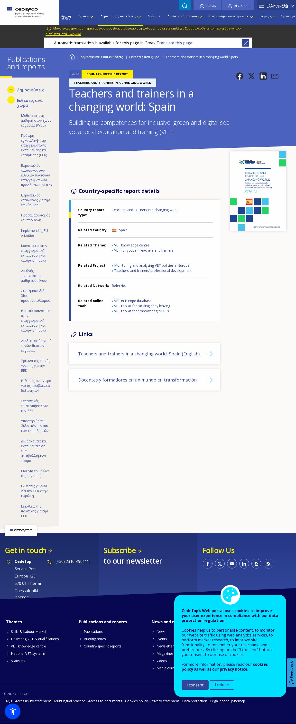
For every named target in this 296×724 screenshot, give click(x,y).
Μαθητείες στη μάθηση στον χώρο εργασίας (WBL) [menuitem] (36, 120)
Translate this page (174, 43)
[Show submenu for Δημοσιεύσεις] (11, 89)
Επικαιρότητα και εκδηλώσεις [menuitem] (228, 16)
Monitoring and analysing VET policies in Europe (151, 265)
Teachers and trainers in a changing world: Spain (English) (139, 354)
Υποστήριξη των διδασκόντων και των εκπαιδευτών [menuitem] (35, 426)
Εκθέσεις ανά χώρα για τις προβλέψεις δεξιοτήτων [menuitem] (36, 385)
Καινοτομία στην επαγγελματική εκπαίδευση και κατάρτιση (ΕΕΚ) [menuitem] (34, 253)
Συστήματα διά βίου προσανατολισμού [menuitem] (35, 295)
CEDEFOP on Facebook (208, 563)
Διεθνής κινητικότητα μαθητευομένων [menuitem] (34, 275)
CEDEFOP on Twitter (220, 563)
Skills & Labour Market (28, 631)
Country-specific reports (102, 646)
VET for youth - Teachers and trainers (143, 250)
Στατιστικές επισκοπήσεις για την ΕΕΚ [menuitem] (34, 406)
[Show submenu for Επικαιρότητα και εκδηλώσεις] (251, 17)
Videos (162, 660)
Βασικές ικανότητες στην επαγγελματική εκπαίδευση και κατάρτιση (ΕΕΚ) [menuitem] (36, 320)
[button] (240, 76)
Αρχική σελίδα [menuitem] (66, 17)
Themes (14, 622)
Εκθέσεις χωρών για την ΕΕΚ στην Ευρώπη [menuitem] (34, 491)
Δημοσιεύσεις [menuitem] (30, 90)
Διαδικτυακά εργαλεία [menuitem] (182, 16)
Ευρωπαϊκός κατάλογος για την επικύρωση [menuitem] (35, 200)
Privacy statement (165, 701)
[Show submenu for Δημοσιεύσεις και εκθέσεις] (138, 17)
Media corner (167, 668)
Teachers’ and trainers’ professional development (153, 270)
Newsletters (166, 646)
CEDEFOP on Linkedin (244, 563)
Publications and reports (103, 622)
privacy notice (233, 669)
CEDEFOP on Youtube (232, 563)
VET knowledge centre (131, 245)
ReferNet (119, 285)
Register (242, 5)
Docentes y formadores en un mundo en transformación (137, 380)
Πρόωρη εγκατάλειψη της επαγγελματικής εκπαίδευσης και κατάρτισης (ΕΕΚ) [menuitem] (34, 145)
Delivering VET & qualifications (35, 638)
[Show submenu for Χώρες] (271, 17)
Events (162, 638)
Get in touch (25, 550)
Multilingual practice (69, 701)
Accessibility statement (33, 701)
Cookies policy (136, 701)
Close (245, 43)
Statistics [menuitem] (154, 16)
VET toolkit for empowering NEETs (141, 311)
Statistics (18, 660)
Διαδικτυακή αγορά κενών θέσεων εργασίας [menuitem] (36, 345)
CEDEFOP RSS (268, 563)
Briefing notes (95, 638)
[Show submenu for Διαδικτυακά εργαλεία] (199, 17)
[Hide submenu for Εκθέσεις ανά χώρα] (11, 100)
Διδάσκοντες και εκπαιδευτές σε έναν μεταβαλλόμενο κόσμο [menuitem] (34, 451)
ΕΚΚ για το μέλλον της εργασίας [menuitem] (35, 473)
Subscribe (119, 550)
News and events (168, 622)
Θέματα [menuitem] (83, 16)
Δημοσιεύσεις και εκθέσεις (102, 57)
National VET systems (28, 653)
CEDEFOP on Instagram (256, 563)
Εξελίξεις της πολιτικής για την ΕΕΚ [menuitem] (34, 511)
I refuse (222, 685)
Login (211, 5)
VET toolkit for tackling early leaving (142, 305)
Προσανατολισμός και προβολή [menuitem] (35, 217)
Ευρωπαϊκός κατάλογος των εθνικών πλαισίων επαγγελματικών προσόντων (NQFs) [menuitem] (36, 175)
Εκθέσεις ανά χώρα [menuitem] (30, 103)
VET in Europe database (133, 300)
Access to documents (105, 701)
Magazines (165, 653)
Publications (93, 631)
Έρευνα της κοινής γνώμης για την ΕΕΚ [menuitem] (35, 365)
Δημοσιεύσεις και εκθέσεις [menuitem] (118, 16)
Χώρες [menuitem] (265, 16)
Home (72, 56)
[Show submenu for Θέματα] (91, 17)
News (161, 631)
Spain (123, 230)
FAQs (8, 701)
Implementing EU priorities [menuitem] (34, 233)
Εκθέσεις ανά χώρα (144, 57)
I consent (195, 685)
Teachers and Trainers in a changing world (145, 209)
